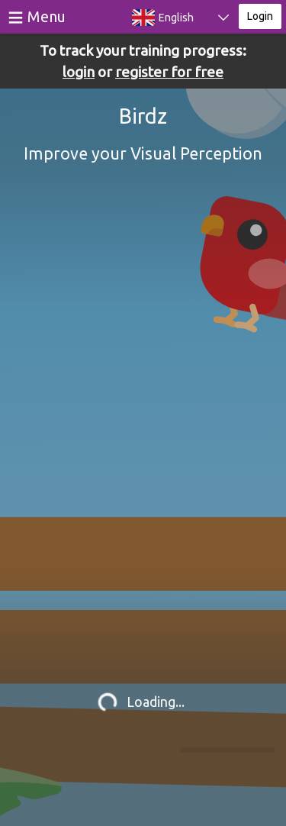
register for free (169, 71)
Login (260, 16)
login (79, 71)
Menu (46, 16)
